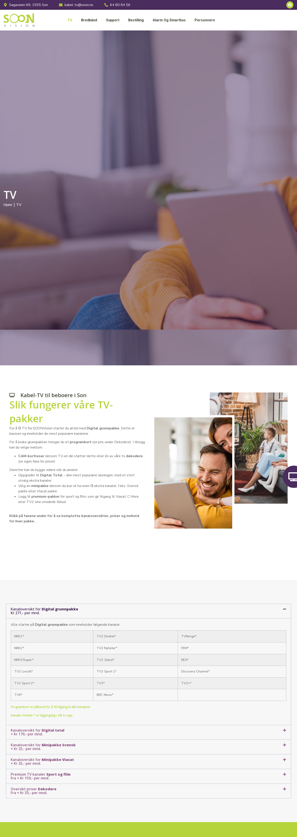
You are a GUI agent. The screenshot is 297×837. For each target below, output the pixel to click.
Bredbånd (89, 20)
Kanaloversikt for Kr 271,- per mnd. (44, 611)
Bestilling (136, 20)
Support (112, 20)
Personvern (205, 20)
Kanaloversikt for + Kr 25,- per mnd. (43, 746)
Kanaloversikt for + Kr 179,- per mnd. (37, 732)
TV (69, 20)
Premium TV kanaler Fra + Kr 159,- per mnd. (41, 776)
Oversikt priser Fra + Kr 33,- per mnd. (33, 791)
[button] (148, 611)
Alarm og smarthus (169, 20)
